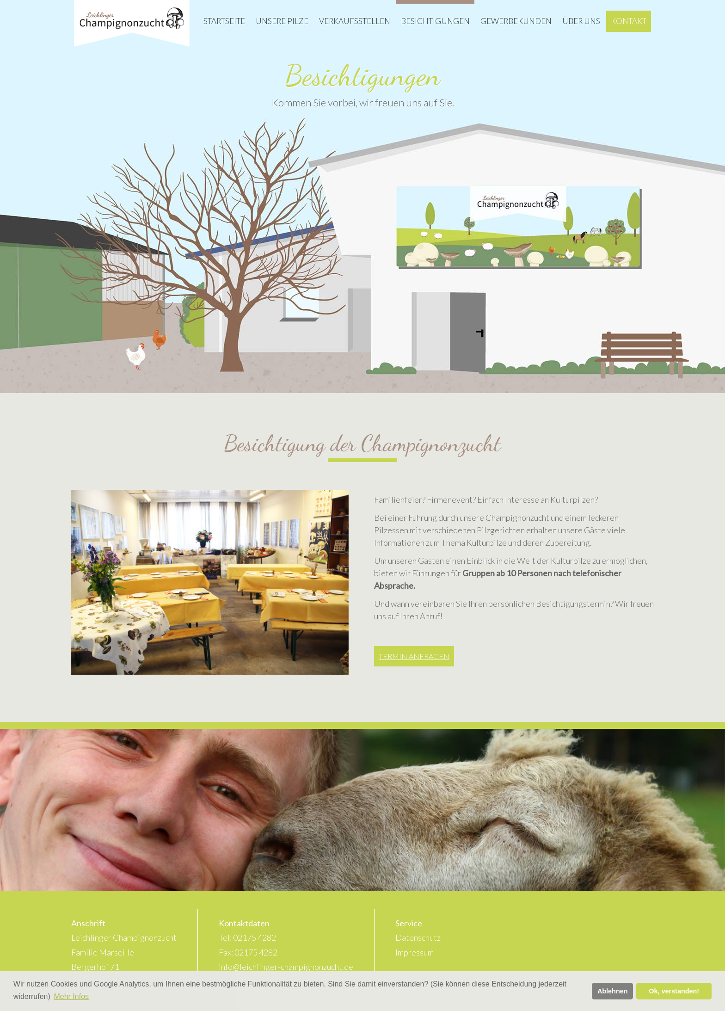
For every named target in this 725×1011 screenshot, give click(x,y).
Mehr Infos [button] (71, 996)
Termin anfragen (414, 656)
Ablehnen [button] (612, 991)
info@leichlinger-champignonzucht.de (286, 967)
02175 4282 (254, 937)
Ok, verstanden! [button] (674, 991)
